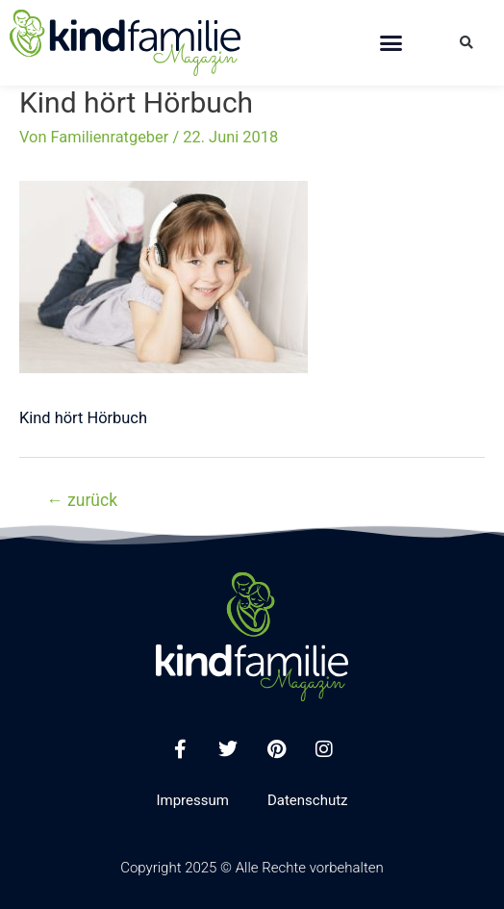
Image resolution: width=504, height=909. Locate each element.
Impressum (192, 800)
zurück (81, 500)
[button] (390, 43)
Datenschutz (307, 800)
